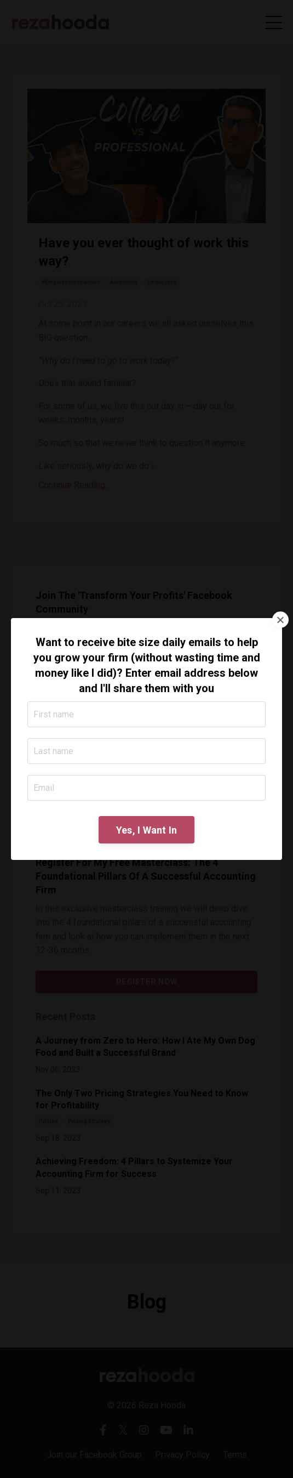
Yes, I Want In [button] (146, 830)
